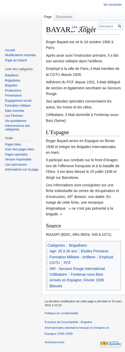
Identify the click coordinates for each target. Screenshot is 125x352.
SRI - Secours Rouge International (77, 269)
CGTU (55, 263)
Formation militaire (18, 105)
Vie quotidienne (15, 121)
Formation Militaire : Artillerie (72, 257)
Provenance (13, 95)
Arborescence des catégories (17, 127)
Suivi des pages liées (19, 149)
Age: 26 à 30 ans (63, 251)
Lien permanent (15, 164)
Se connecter (112, 4)
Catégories (56, 245)
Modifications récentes (20, 55)
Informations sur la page (21, 169)
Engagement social (18, 100)
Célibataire (58, 274)
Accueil (10, 50)
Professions (13, 90)
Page (48, 17)
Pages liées (13, 144)
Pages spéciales (16, 154)
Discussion (64, 17)
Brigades (11, 85)
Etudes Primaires (95, 251)
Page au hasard (16, 60)
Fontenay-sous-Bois (87, 274)
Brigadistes (78, 245)
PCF (67, 263)
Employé (106, 257)
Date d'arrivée (14, 111)
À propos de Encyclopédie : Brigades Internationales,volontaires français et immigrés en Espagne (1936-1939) (77, 327)
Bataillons (11, 75)
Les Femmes (14, 116)
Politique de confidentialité (61, 313)
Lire (71, 27)
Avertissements (54, 342)
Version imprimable (18, 159)
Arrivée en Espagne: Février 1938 (77, 280)
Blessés (56, 286)
